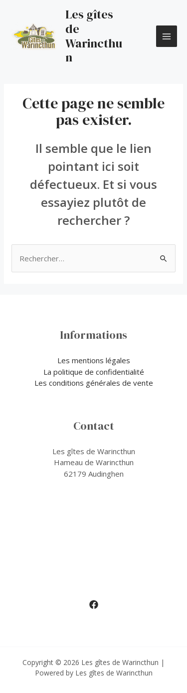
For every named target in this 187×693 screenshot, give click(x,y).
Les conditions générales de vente (93, 383)
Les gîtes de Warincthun (93, 35)
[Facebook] (93, 604)
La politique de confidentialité (93, 372)
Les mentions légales (93, 360)
